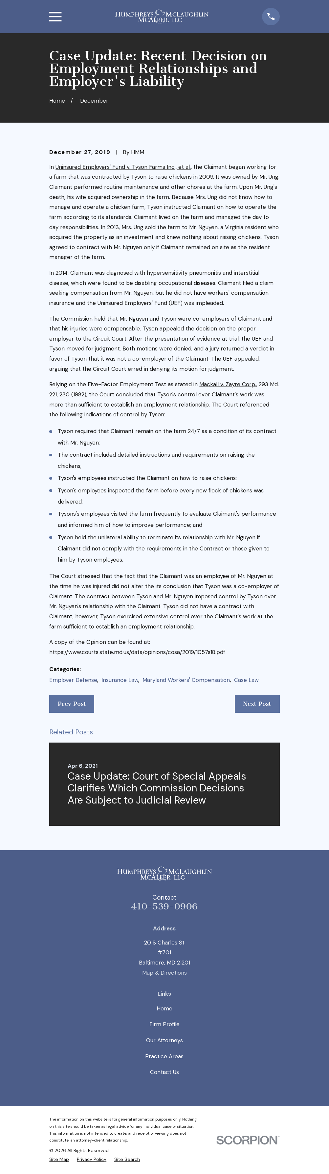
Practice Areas (164, 1056)
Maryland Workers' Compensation (186, 680)
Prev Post (72, 703)
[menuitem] (59, 1159)
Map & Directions (164, 972)
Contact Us (164, 1072)
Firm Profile (164, 1024)
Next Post (257, 703)
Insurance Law (119, 680)
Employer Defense (73, 680)
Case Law (246, 680)
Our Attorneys (164, 1040)
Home (164, 1008)
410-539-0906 (164, 906)
